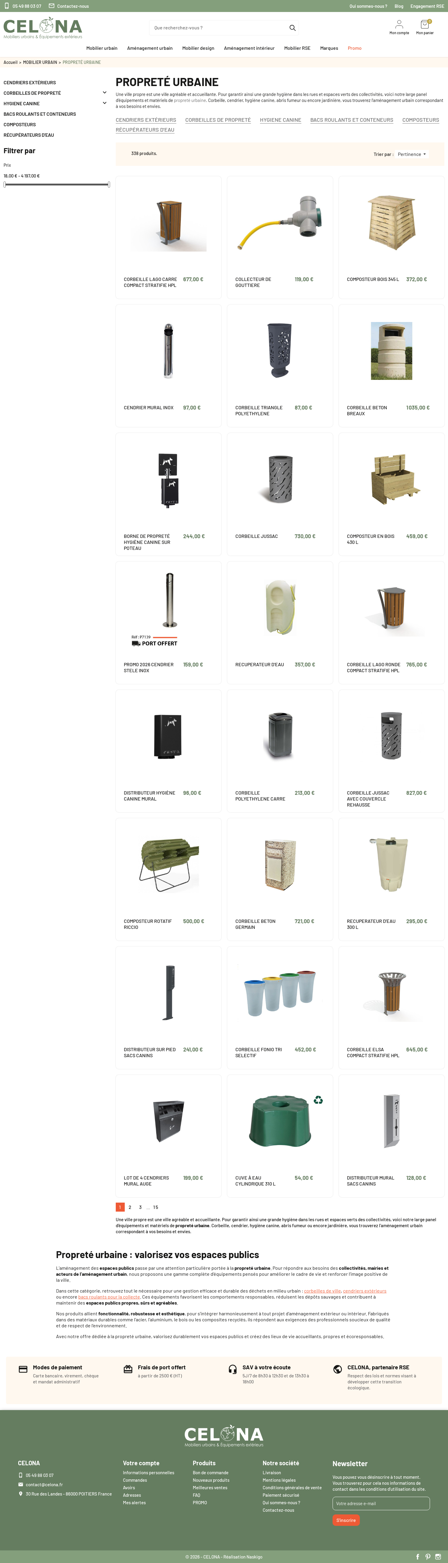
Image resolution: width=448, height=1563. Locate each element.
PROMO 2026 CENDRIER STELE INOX (149, 667)
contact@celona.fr (44, 1484)
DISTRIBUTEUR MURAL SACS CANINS (370, 1180)
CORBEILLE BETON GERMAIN (255, 924)
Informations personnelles (148, 1472)
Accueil (10, 62)
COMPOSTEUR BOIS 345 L (373, 279)
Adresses (132, 1495)
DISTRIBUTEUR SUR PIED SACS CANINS (150, 1052)
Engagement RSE (427, 6)
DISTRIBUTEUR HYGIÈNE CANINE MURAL (149, 795)
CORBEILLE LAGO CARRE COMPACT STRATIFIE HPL (150, 282)
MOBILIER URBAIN (40, 62)
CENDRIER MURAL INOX (149, 407)
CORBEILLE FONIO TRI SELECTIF (258, 1052)
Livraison (272, 1472)
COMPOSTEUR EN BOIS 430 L (370, 539)
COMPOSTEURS (20, 124)
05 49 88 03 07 (22, 6)
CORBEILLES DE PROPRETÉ (32, 93)
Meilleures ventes (210, 1487)
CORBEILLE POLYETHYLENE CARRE (260, 795)
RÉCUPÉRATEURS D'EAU (29, 135)
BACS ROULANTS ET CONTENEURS (40, 114)
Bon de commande (210, 1472)
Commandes (135, 1480)
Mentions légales (279, 1480)
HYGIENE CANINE (22, 103)
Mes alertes (134, 1502)
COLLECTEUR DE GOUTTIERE (253, 282)
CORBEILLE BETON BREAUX (367, 410)
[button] (102, 48)
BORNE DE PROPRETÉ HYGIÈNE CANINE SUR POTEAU (147, 542)
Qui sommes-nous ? (368, 6)
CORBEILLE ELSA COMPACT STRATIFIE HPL (373, 1052)
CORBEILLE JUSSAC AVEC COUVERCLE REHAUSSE (368, 798)
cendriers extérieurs (365, 1290)
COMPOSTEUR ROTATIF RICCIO (148, 924)
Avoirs (129, 1487)
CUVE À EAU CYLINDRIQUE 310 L (255, 1180)
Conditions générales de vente (292, 1487)
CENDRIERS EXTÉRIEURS (30, 82)
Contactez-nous (68, 6)
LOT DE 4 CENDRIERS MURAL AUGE (146, 1180)
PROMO (200, 1502)
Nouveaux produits (211, 1480)
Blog (399, 6)
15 (156, 1207)
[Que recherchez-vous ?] (224, 27)
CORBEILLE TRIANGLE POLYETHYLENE (259, 410)
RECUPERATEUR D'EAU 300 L (371, 924)
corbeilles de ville (322, 1290)
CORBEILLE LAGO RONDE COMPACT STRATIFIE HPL (374, 667)
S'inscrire (346, 1520)
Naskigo (254, 1556)
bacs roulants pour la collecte (109, 1296)
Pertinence (410, 154)
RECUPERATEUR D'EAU (259, 664)
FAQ (196, 1495)
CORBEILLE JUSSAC (256, 536)
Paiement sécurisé (281, 1495)
